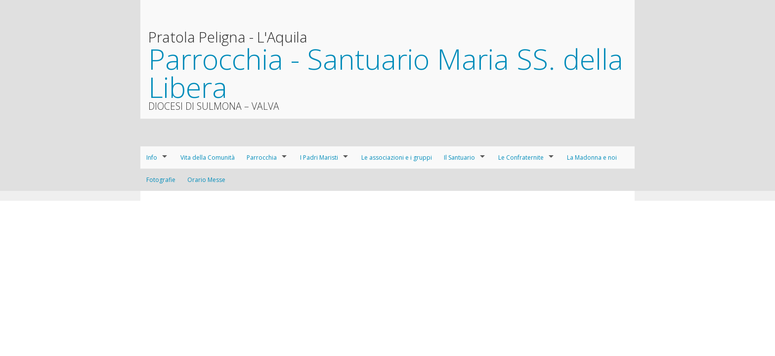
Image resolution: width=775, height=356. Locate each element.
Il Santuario (459, 157)
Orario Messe (206, 180)
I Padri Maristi (319, 157)
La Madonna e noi (592, 157)
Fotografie (160, 180)
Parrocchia (262, 157)
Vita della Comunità (207, 157)
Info (151, 157)
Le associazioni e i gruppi (396, 157)
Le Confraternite (521, 157)
